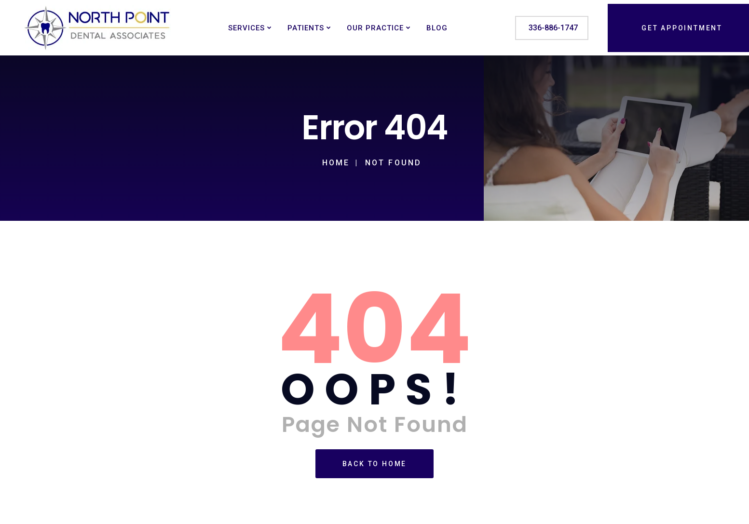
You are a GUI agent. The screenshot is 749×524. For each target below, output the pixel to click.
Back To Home (374, 464)
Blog (437, 28)
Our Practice (375, 28)
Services (246, 28)
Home (336, 162)
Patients (305, 28)
